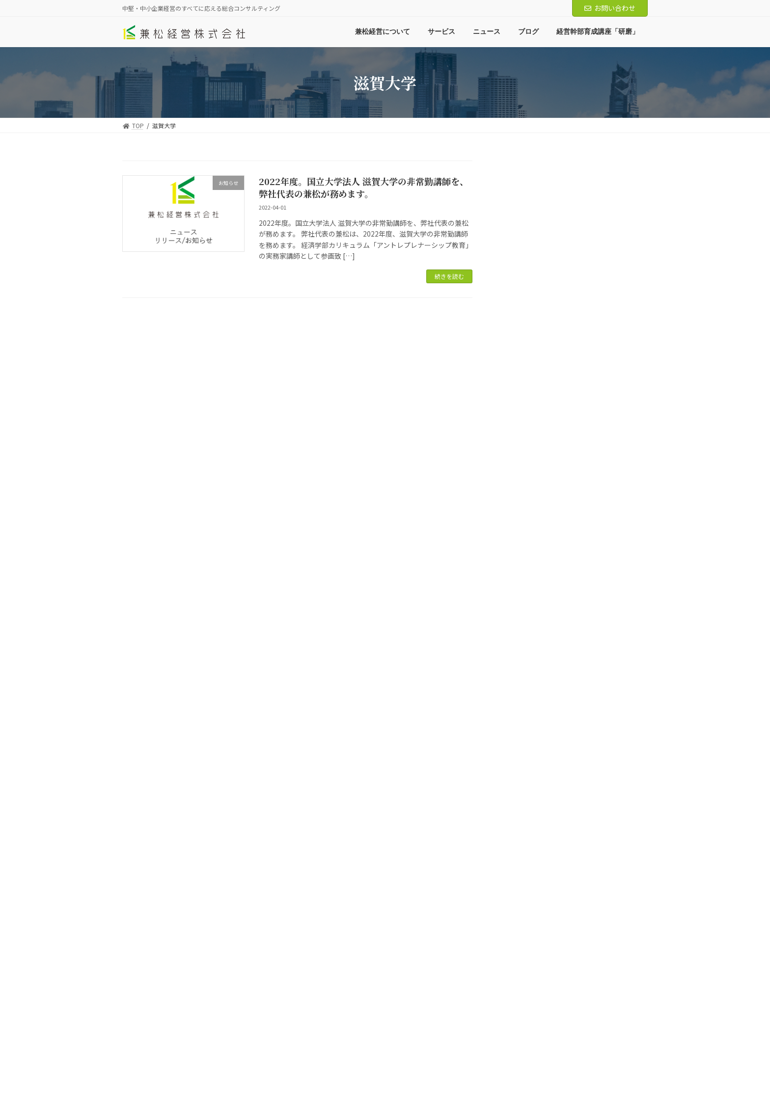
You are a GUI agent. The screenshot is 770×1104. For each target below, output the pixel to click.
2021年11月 (527, 851)
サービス (210, 1061)
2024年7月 (525, 572)
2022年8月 (525, 751)
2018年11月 (527, 970)
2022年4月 (525, 771)
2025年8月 (525, 432)
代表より (529, 300)
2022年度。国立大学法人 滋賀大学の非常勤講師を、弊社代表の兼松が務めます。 (363, 187)
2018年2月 (525, 1010)
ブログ (293, 1061)
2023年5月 (525, 671)
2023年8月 (525, 651)
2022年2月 (525, 811)
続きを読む (449, 276)
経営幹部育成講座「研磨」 (357, 1061)
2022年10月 (527, 731)
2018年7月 (525, 991)
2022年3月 (525, 791)
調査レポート (536, 240)
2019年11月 (527, 911)
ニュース (522, 319)
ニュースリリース (543, 360)
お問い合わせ (609, 8)
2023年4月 (525, 692)
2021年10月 (527, 871)
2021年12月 (527, 831)
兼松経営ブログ (533, 220)
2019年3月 (525, 931)
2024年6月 (525, 592)
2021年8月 (525, 891)
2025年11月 (527, 412)
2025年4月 (525, 492)
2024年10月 (527, 532)
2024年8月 (525, 552)
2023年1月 (525, 711)
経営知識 (529, 260)
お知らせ (529, 340)
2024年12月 (527, 512)
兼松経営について (155, 1061)
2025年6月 (525, 472)
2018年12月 (527, 950)
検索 (624, 168)
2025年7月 (525, 453)
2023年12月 (527, 632)
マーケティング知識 (546, 280)
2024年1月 (525, 612)
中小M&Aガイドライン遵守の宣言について (468, 1061)
